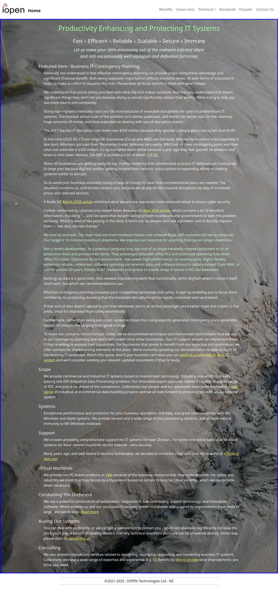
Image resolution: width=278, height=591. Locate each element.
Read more (90, 511)
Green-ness (185, 9)
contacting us (79, 538)
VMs (109, 474)
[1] (155, 559)
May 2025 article (156, 210)
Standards (227, 9)
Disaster (246, 9)
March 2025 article (78, 201)
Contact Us (265, 9)
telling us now (186, 559)
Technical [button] (205, 9)
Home (34, 10)
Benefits (165, 9)
